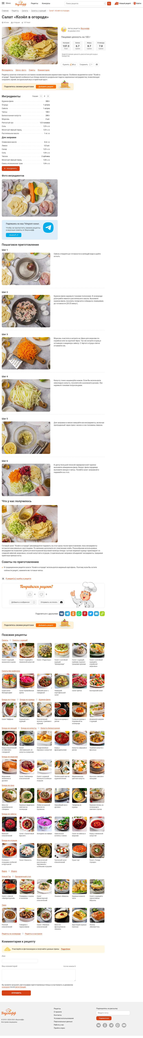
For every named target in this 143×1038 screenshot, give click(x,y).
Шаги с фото (21, 70)
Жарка (14, 871)
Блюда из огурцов (9, 840)
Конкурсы (46, 3)
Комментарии (43, 70)
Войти (137, 3)
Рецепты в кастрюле (33, 934)
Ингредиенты (7, 70)
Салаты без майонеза (11, 671)
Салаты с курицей (38, 11)
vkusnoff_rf (13, 235)
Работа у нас (59, 1027)
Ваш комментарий (9, 966)
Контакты (58, 1017)
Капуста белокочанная (50, 728)
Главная (5, 11)
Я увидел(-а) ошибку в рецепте (18, 579)
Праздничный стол (23, 876)
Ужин (4, 905)
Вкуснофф (85, 28)
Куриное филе (44, 700)
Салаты (25, 11)
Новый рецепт (125, 3)
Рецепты (34, 3)
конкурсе (5, 989)
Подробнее (65, 949)
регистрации (20, 989)
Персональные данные (63, 1024)
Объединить (12, 168)
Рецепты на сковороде (11, 934)
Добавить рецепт (46, 87)
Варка (4, 871)
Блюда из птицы (9, 700)
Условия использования (64, 1021)
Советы (32, 70)
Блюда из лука (8, 785)
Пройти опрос (59, 1030)
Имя (3, 956)
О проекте (58, 1014)
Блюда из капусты (28, 728)
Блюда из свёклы (9, 814)
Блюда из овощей (9, 728)
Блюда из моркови (10, 757)
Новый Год (6, 876)
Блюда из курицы (27, 700)
